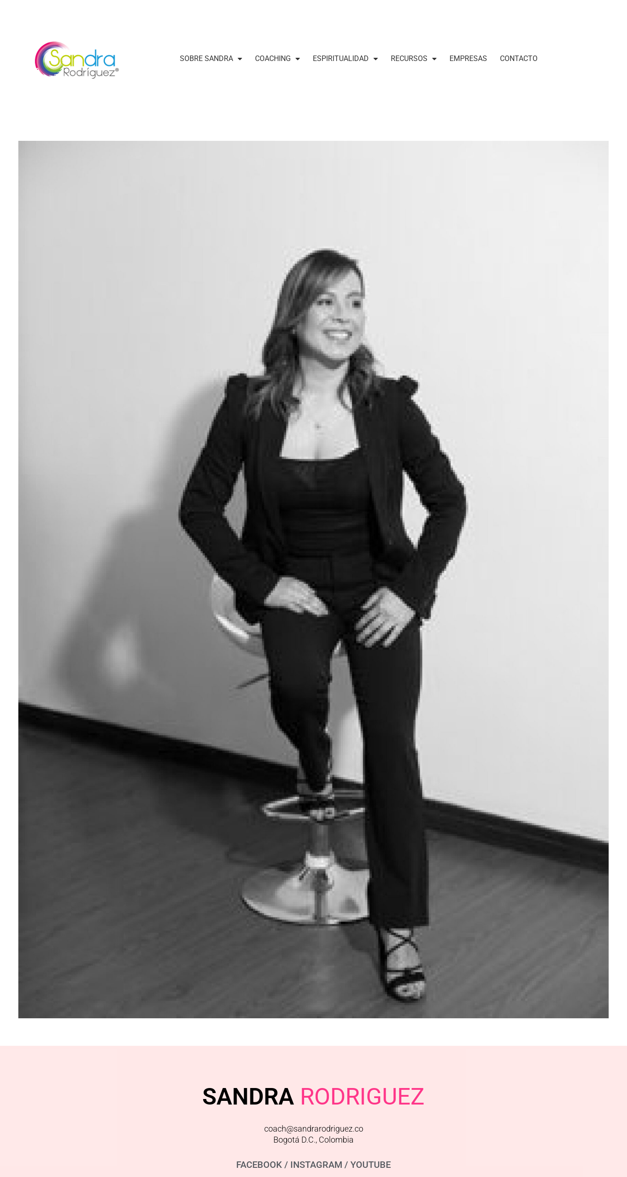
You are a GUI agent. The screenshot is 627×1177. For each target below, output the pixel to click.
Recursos (414, 59)
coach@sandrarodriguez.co (313, 1128)
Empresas (468, 58)
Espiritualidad (345, 59)
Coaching (277, 59)
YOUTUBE (370, 1164)
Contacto (519, 58)
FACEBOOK (259, 1164)
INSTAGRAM (316, 1164)
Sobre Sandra (211, 59)
